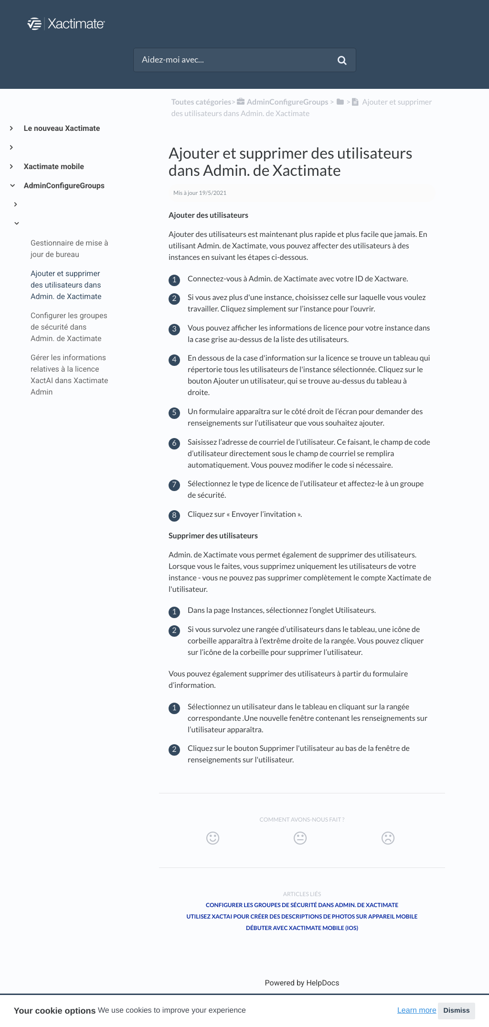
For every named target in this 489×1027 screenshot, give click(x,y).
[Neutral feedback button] (300, 838)
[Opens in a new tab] (302, 982)
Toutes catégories (201, 102)
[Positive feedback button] (212, 838)
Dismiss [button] (456, 1011)
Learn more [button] (416, 1010)
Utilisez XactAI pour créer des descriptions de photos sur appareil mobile (302, 916)
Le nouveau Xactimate (61, 128)
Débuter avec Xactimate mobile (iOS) (302, 927)
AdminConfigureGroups (64, 185)
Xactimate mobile (53, 166)
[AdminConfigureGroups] (281, 102)
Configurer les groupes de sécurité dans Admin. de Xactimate (302, 905)
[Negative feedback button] (388, 838)
